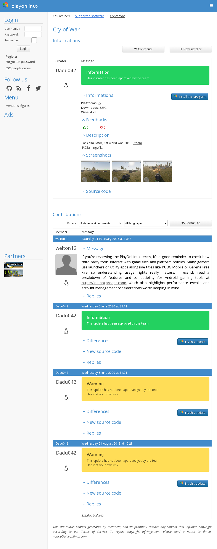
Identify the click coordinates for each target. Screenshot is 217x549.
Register (11, 56)
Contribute (143, 49)
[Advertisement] (23, 185)
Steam (137, 143)
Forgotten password (20, 62)
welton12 (61, 239)
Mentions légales (17, 106)
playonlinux (21, 5)
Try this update (193, 341)
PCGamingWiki (92, 147)
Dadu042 (66, 70)
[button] (211, 5)
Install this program (190, 96)
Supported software (89, 16)
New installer (190, 49)
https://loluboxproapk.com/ (104, 282)
